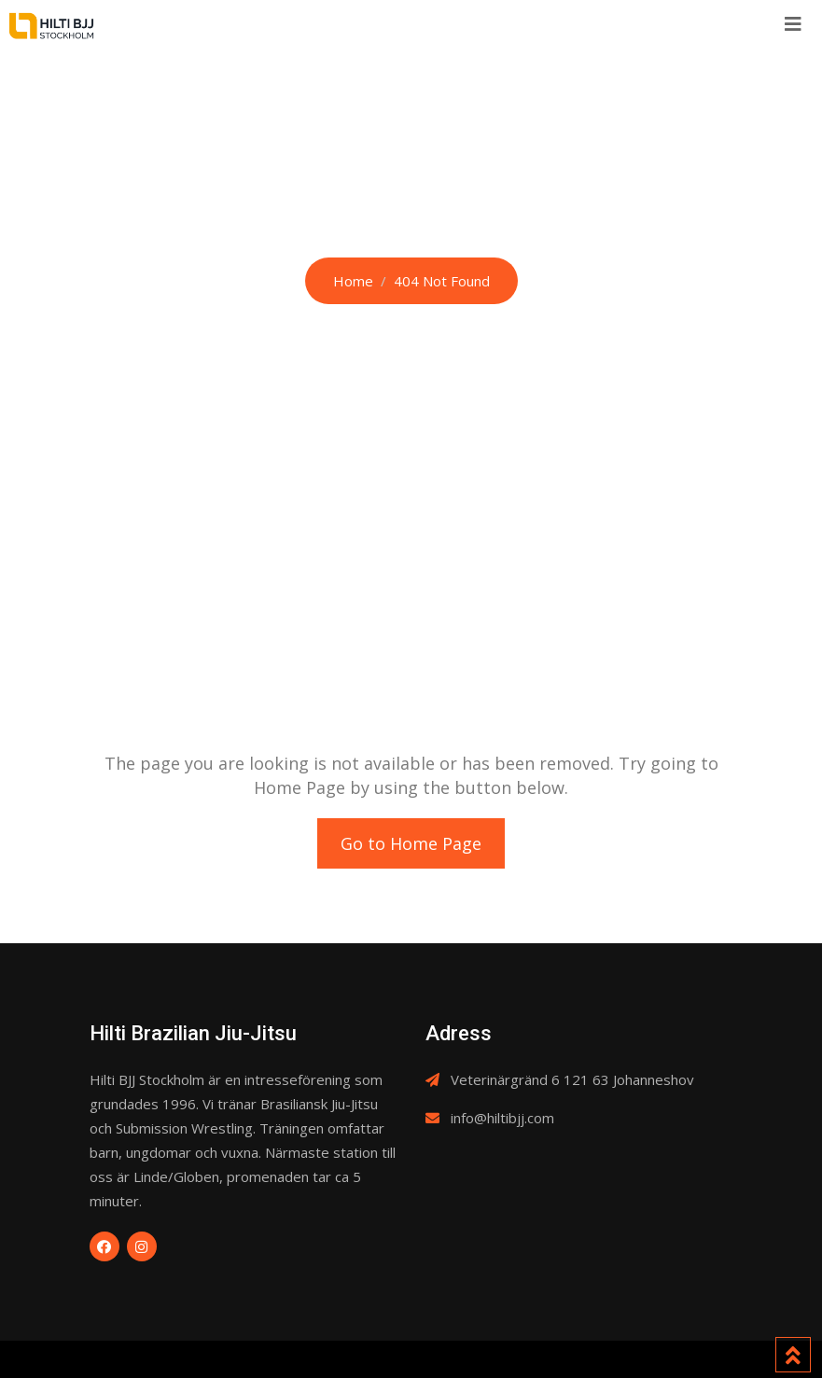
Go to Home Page (411, 843)
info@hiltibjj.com (502, 1117)
